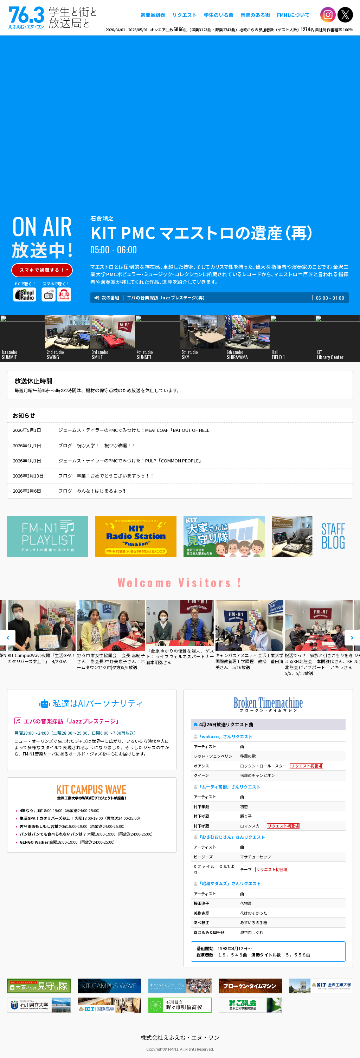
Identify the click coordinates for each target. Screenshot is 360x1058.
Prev (7, 637)
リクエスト (184, 14)
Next (352, 637)
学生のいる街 (218, 14)
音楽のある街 (255, 14)
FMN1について (293, 14)
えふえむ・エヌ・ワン (52, 17)
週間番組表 (153, 14)
